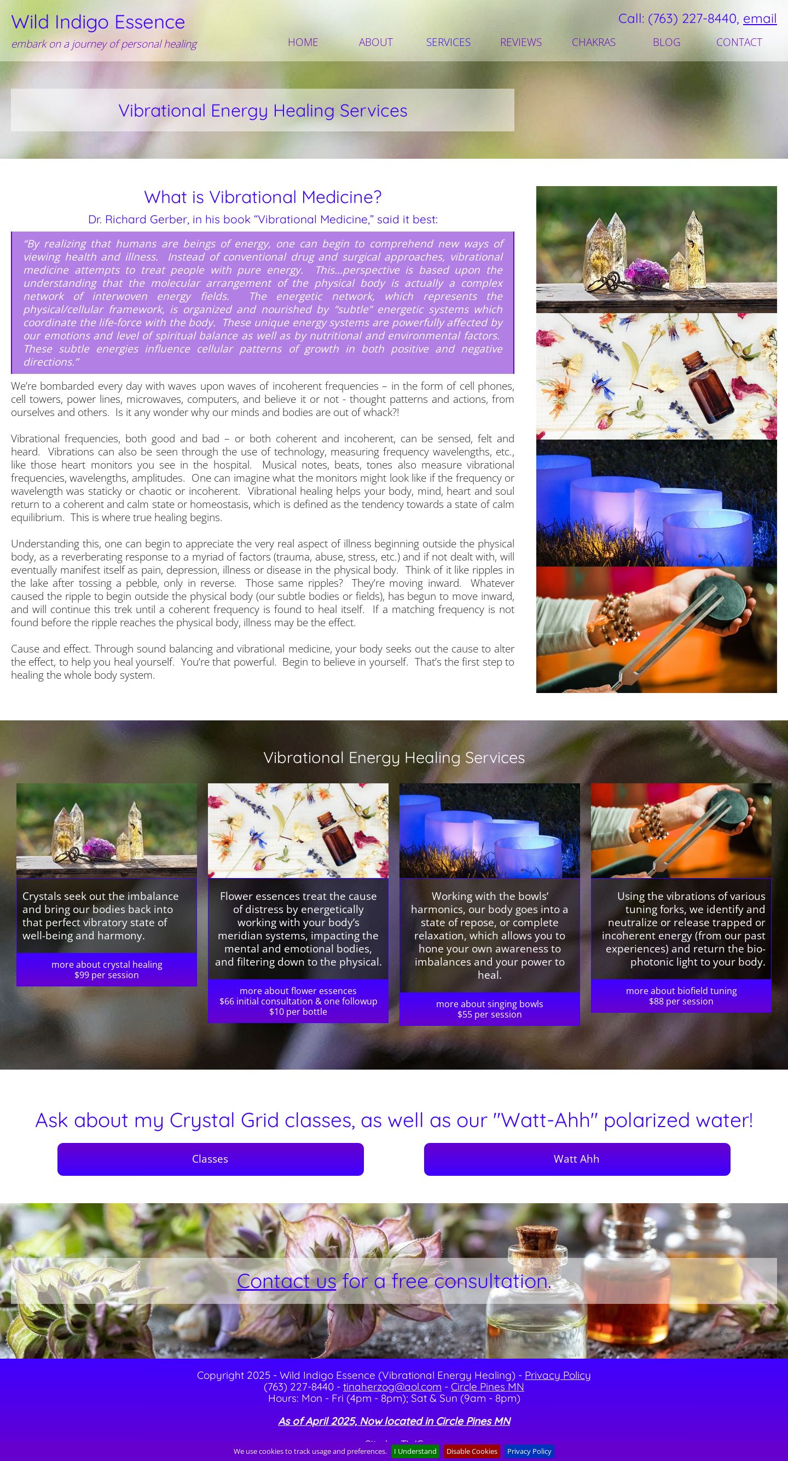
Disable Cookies (472, 1451)
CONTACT (739, 42)
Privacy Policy (558, 1375)
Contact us (287, 1280)
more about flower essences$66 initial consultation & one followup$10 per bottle (298, 1001)
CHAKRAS (594, 42)
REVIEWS (521, 42)
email (760, 18)
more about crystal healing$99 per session (107, 969)
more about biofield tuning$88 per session (681, 996)
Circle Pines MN (487, 1386)
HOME (303, 42)
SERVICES (448, 42)
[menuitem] (304, 42)
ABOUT (376, 42)
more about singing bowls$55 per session (489, 1009)
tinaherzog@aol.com (392, 1386)
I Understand (415, 1451)
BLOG (667, 42)
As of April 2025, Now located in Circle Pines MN (394, 1421)
